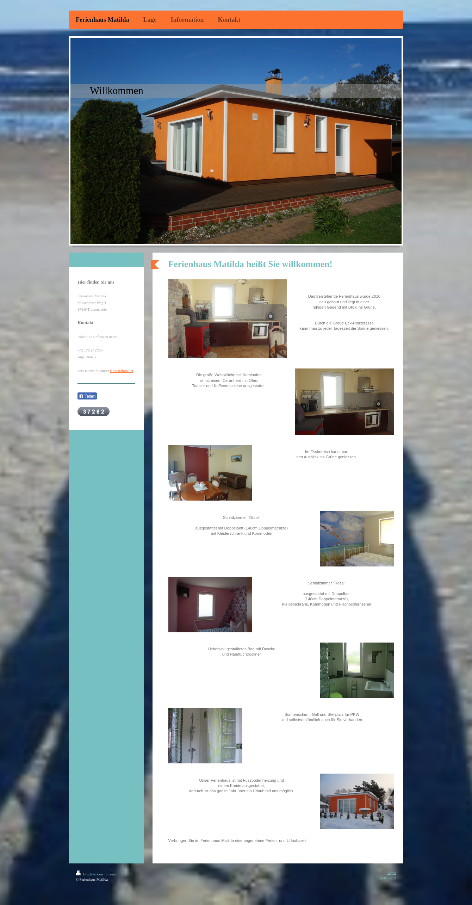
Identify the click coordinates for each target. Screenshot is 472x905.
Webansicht (387, 878)
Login (391, 873)
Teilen (87, 396)
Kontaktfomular (121, 371)
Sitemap (111, 874)
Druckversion (90, 874)
